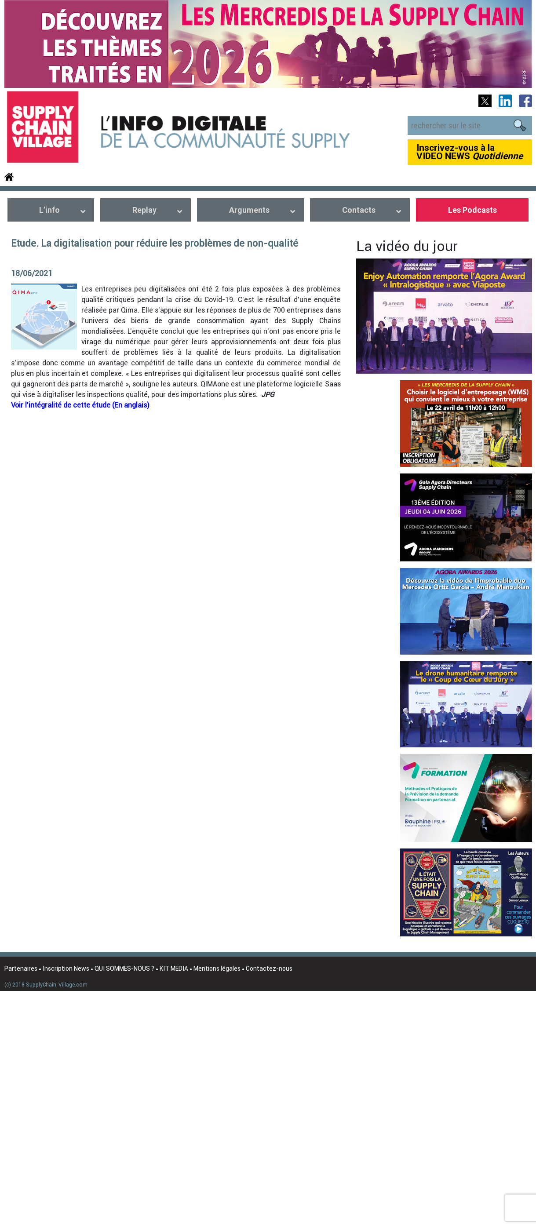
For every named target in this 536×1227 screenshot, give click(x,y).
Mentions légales (217, 968)
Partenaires (20, 968)
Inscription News (66, 968)
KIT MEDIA (174, 968)
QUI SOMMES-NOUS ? (124, 968)
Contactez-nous (269, 968)
